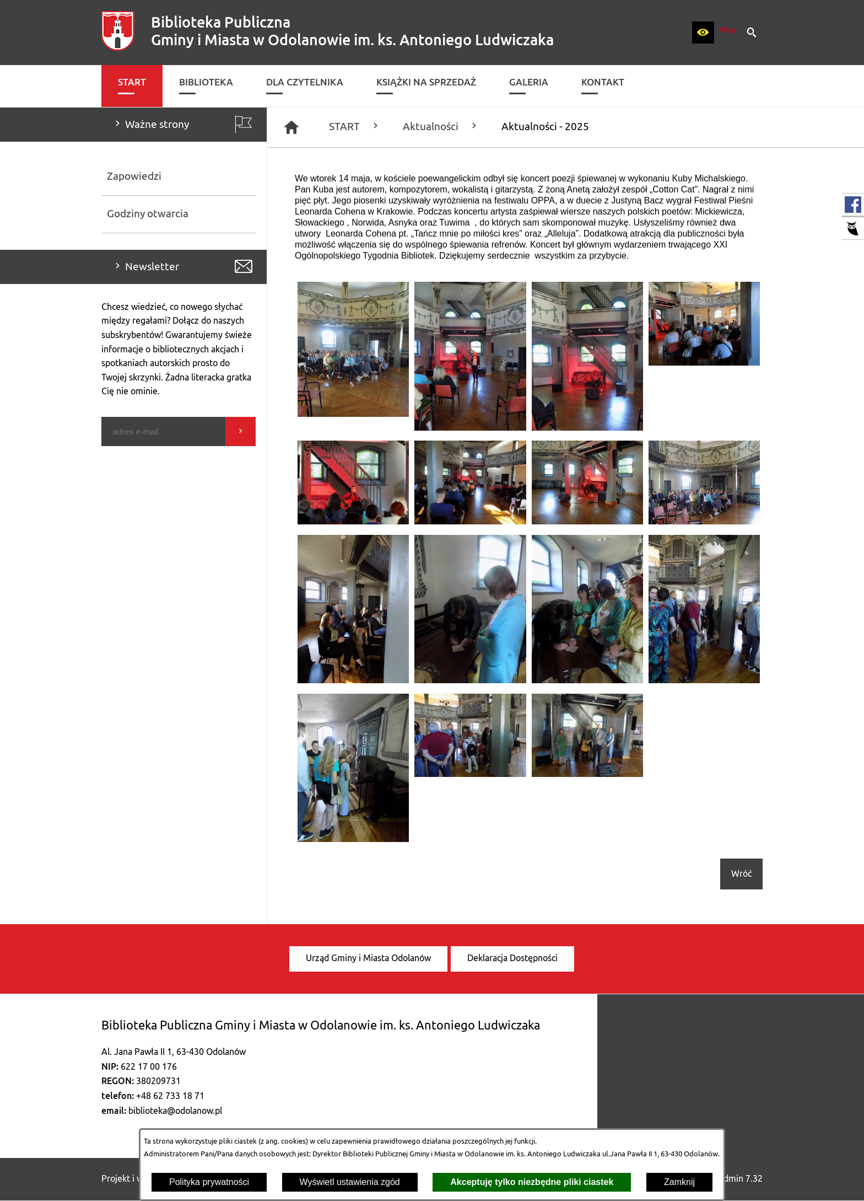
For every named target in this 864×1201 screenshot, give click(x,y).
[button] (703, 33)
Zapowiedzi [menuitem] (134, 176)
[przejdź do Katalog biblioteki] (853, 228)
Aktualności (441, 126)
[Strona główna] (291, 127)
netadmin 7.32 (734, 1178)
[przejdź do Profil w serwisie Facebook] (853, 205)
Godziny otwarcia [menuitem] (147, 214)
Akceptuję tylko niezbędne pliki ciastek (531, 1182)
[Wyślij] (240, 431)
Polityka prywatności (209, 1182)
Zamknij (679, 1182)
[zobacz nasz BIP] (727, 33)
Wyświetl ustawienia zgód (350, 1182)
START (355, 126)
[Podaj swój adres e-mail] (163, 431)
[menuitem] (132, 86)
